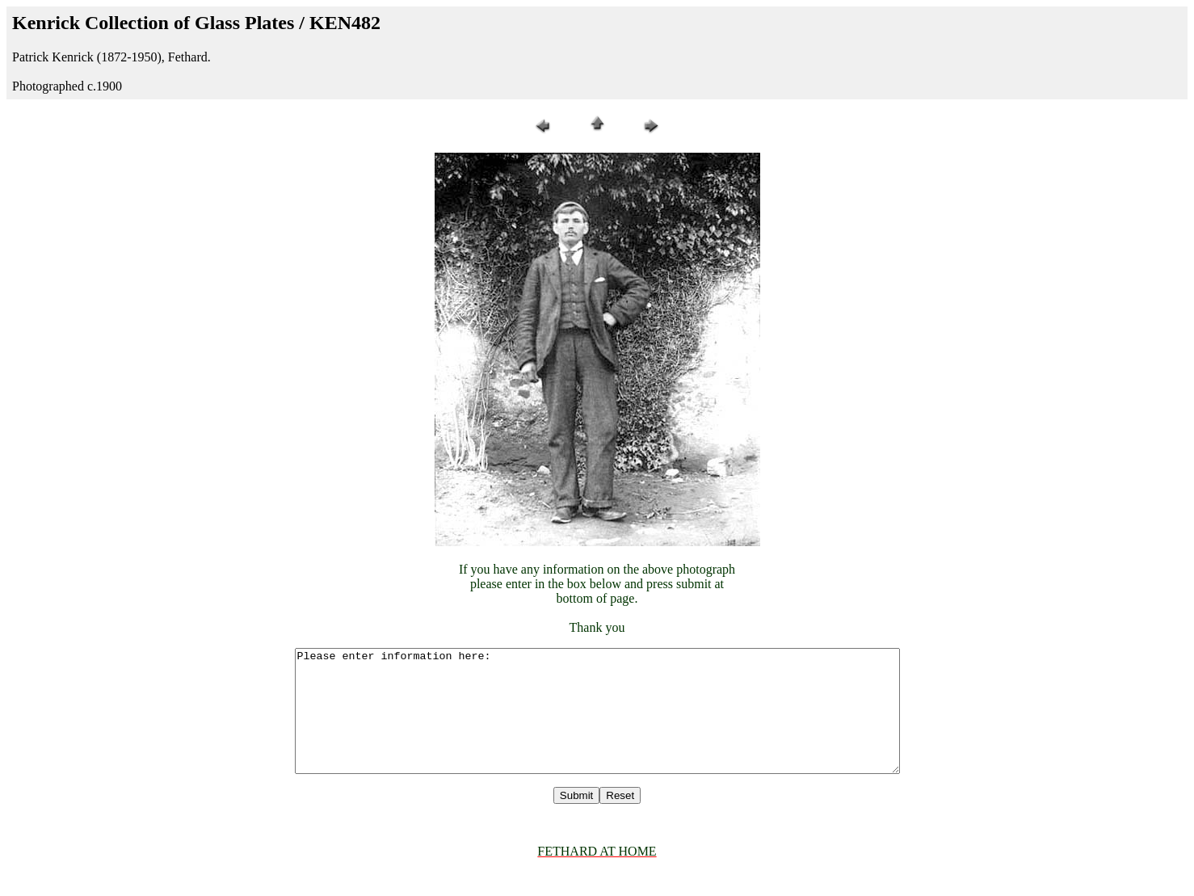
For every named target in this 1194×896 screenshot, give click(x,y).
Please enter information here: (597, 723)
